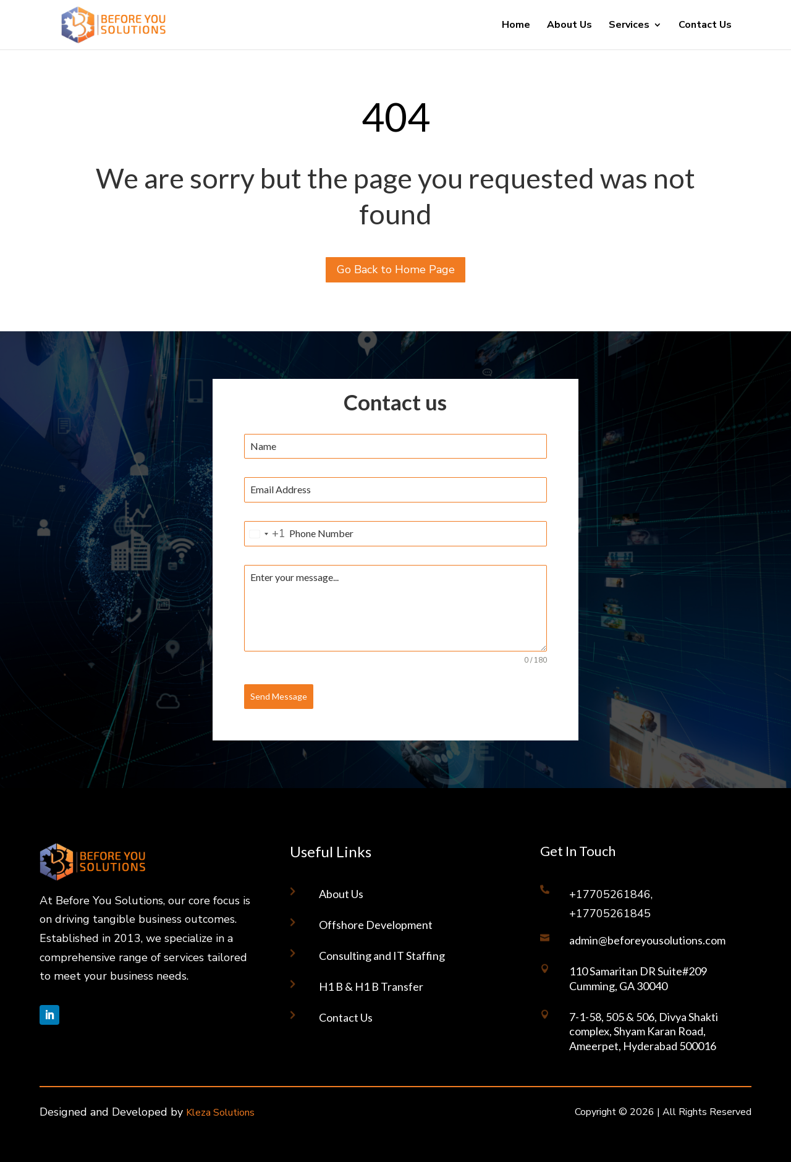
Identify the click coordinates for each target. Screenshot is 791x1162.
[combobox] (265, 534)
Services (629, 26)
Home (516, 26)
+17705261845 (610, 913)
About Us (569, 26)
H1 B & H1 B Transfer (371, 986)
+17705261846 (610, 894)
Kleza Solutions (220, 1112)
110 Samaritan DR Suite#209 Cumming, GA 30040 (638, 978)
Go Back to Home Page (396, 269)
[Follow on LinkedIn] (49, 1015)
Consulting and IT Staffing (382, 955)
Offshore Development (376, 924)
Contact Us (705, 26)
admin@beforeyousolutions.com (647, 940)
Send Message (278, 696)
